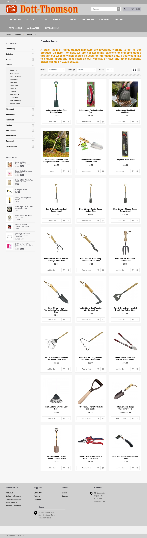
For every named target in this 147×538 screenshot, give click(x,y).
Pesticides (14, 79)
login (25, 2)
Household (88, 19)
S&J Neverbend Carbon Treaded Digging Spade (56, 457)
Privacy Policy (11, 502)
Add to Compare (68, 122)
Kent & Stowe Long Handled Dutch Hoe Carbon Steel (125, 309)
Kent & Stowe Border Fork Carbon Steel (56, 210)
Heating (119, 19)
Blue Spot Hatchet (21, 190)
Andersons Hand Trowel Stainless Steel (90, 161)
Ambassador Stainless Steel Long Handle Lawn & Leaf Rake (56, 161)
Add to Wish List (63, 122)
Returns (37, 496)
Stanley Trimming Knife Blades (23, 198)
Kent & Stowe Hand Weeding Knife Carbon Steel (90, 309)
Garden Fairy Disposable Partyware (23, 172)
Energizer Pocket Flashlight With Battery (22, 225)
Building (30, 19)
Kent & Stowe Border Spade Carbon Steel (90, 210)
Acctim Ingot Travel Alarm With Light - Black (24, 207)
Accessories (14, 73)
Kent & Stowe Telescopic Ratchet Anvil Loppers (125, 358)
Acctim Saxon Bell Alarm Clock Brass (23, 216)
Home (8, 34)
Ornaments (14, 97)
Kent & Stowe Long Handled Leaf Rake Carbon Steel (56, 358)
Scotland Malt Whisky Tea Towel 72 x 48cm (24, 181)
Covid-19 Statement (13, 499)
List (139, 70)
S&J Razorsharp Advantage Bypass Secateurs (91, 457)
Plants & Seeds (15, 76)
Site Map (37, 499)
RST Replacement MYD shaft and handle (90, 408)
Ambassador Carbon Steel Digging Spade (56, 111)
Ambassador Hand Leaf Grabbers (125, 111)
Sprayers (13, 70)
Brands (64, 493)
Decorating (15, 19)
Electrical (70, 19)
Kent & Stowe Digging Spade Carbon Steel (125, 210)
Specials (65, 496)
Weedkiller (14, 82)
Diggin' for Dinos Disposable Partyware (22, 163)
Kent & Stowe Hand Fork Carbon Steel (125, 260)
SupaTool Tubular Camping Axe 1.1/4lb (125, 457)
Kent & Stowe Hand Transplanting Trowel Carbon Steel (56, 310)
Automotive (15, 28)
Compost (13, 91)
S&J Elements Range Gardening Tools (125, 408)
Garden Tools (31, 34)
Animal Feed (33, 28)
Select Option (121, 418)
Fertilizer (13, 88)
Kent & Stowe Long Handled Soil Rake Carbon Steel (90, 358)
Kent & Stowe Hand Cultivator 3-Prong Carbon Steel (56, 260)
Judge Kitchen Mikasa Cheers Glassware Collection (22, 234)
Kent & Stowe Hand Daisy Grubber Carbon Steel (90, 260)
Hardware (104, 19)
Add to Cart (52, 122)
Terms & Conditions (13, 506)
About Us (9, 493)
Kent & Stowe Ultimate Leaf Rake (56, 408)
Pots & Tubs (14, 94)
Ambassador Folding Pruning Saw (91, 111)
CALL (52, 171)
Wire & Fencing (15, 100)
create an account (36, 2)
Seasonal (10, 141)
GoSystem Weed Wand (125, 160)
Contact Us (38, 493)
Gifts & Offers (52, 28)
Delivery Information (13, 496)
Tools (44, 19)
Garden (56, 19)
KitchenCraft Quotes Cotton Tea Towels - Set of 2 (24, 245)
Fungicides (14, 85)
